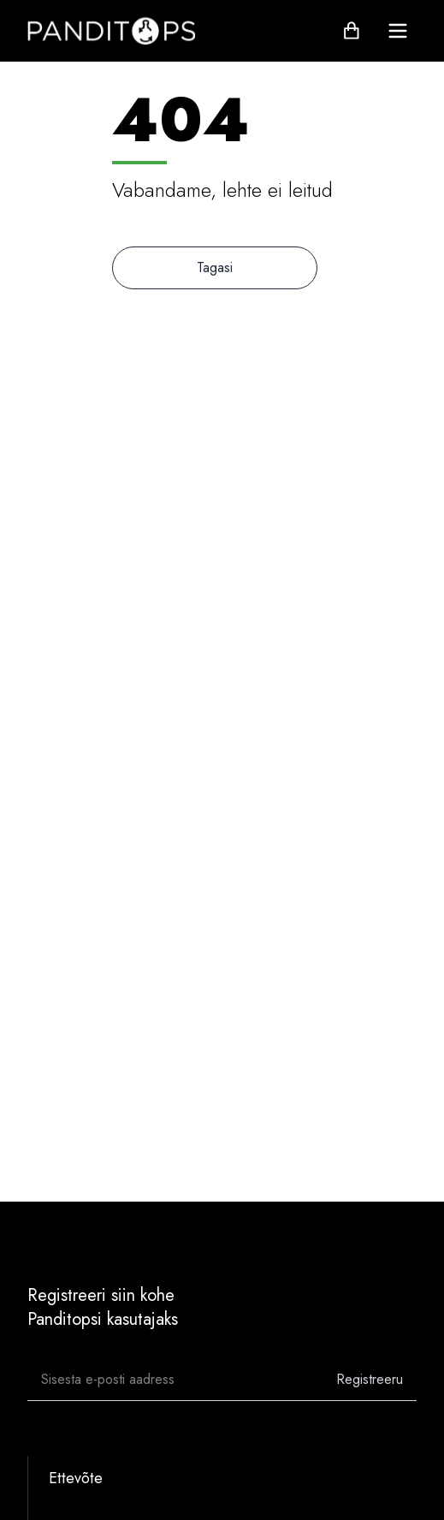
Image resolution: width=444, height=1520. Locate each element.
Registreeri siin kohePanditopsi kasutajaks (102, 1307)
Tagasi (215, 267)
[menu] (398, 31)
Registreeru (369, 1379)
